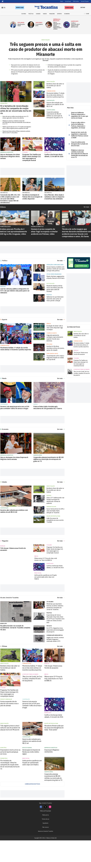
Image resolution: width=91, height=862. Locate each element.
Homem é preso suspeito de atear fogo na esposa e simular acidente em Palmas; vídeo (44, 231)
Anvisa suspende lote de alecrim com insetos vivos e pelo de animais (9, 703)
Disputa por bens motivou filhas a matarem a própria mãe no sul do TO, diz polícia (16, 131)
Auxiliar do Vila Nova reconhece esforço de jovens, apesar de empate (55, 348)
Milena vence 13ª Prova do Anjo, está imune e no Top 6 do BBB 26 (45, 559)
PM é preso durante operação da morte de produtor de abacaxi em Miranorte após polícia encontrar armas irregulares (28, 72)
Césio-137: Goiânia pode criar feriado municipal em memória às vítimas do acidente (55, 500)
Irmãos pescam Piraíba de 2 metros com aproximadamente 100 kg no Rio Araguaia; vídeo (13, 231)
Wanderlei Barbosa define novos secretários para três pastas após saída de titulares (55, 288)
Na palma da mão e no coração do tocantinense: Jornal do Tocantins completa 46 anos (15, 628)
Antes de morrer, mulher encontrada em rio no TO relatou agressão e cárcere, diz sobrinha (15, 117)
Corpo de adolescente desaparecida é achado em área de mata (79, 144)
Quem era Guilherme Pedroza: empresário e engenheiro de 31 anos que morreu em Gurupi (79, 115)
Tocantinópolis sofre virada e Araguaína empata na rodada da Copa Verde (55, 357)
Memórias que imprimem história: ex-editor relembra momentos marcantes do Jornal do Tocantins (55, 606)
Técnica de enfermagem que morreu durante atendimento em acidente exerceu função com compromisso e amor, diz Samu (76, 233)
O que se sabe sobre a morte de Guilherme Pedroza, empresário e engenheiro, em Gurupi (78, 125)
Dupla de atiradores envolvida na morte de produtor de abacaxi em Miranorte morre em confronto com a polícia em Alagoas (65, 72)
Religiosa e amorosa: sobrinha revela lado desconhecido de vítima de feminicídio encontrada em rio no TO (17, 122)
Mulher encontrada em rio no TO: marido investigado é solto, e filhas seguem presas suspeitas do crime (17, 127)
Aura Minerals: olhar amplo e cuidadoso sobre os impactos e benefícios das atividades (54, 197)
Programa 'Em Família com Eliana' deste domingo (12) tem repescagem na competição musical (31, 157)
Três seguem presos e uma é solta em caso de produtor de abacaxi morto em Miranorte (45, 49)
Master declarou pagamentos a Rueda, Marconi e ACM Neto (55, 277)
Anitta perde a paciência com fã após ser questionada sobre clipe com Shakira (45, 577)
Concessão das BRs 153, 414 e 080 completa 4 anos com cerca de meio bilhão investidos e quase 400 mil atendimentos (10, 199)
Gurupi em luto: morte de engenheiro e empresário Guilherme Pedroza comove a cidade (79, 135)
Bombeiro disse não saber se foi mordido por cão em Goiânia (55, 85)
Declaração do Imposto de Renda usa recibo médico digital (31, 752)
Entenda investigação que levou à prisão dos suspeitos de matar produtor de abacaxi (64, 66)
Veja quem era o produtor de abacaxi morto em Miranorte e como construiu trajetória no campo (25, 66)
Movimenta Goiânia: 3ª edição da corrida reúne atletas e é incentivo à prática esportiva (55, 95)
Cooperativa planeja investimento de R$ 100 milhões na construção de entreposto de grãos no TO (55, 115)
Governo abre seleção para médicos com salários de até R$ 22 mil (55, 104)
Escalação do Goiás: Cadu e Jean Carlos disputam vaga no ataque (55, 327)
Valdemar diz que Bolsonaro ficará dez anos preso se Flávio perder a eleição (55, 299)
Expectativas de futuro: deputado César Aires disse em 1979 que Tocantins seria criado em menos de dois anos (55, 618)
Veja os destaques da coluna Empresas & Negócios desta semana (57, 26)
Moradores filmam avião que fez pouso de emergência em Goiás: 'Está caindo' (54, 728)
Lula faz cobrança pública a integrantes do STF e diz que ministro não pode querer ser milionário (14, 291)
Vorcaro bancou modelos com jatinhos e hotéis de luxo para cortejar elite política (56, 269)
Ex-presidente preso (39, 25)
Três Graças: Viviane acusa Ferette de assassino (13, 549)
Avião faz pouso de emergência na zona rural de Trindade (55, 520)
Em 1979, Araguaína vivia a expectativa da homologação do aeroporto (55, 630)
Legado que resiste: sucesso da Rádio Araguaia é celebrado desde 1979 (55, 639)
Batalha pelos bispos (21, 25)
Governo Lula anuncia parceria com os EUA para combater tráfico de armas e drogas (14, 407)
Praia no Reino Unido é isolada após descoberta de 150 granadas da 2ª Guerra (47, 407)
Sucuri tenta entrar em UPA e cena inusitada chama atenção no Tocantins (55, 511)
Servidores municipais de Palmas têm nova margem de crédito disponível (32, 197)
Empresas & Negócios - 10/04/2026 (52, 751)
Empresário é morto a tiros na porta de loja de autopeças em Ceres (10, 752)
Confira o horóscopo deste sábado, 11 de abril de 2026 (75, 25)
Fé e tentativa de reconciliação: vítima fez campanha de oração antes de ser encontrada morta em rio (15, 109)
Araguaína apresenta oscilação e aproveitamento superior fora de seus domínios (55, 338)
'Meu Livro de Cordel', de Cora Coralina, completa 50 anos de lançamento (32, 679)
